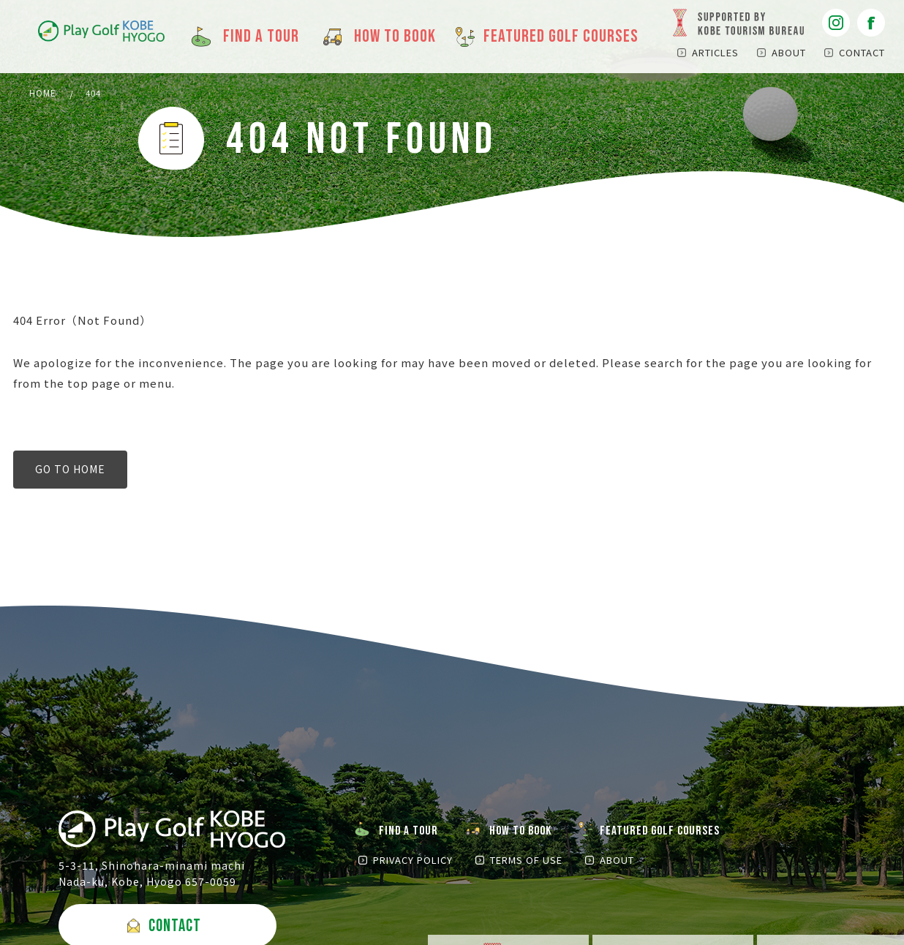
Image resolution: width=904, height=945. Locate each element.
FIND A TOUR (410, 832)
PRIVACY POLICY (413, 863)
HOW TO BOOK (525, 832)
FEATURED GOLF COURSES (667, 832)
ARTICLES (715, 52)
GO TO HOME (70, 471)
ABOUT (789, 52)
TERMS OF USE (522, 863)
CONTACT (862, 52)
